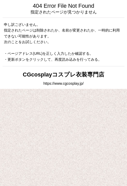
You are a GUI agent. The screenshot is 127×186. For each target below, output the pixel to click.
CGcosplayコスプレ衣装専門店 (63, 74)
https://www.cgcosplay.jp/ (63, 83)
